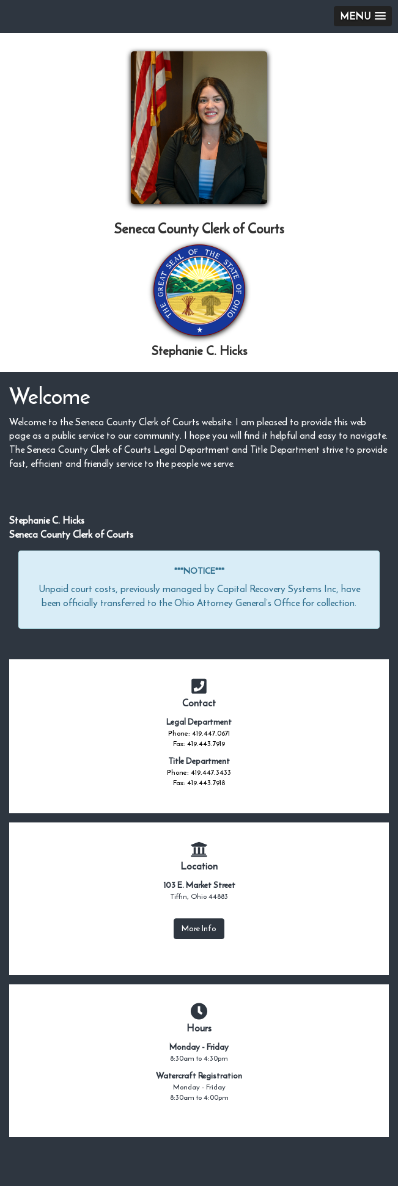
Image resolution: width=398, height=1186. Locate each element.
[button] (363, 16)
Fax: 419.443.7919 (199, 743)
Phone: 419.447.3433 (199, 772)
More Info (199, 928)
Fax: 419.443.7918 (199, 782)
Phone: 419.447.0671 (199, 733)
